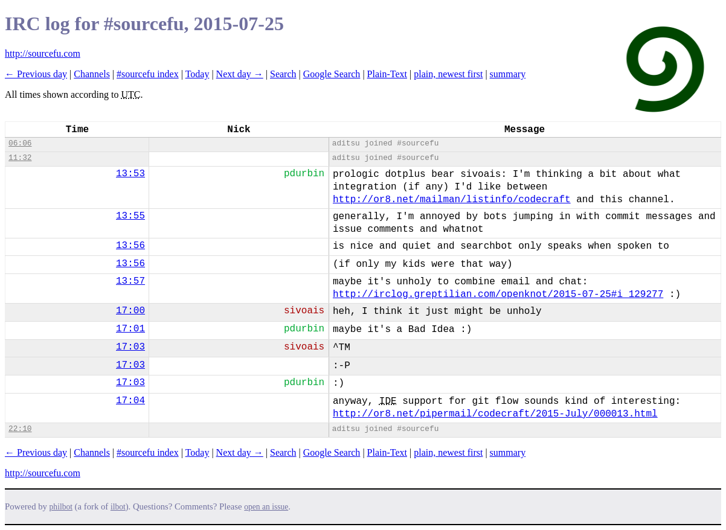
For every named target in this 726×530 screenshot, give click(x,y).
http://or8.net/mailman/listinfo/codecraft (452, 199)
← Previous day (36, 74)
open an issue (266, 506)
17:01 (130, 329)
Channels (92, 74)
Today (197, 74)
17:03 (130, 347)
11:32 (19, 157)
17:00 (130, 310)
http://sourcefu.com (42, 53)
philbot (61, 506)
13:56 (130, 245)
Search (283, 74)
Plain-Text (387, 74)
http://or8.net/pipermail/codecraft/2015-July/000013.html (495, 414)
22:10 (19, 428)
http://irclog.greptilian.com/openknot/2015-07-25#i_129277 (498, 294)
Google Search (332, 74)
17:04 (130, 400)
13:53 (130, 173)
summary (508, 74)
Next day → (239, 74)
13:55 (130, 216)
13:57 (130, 281)
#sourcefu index (148, 74)
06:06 (19, 143)
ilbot (118, 506)
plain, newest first (448, 74)
